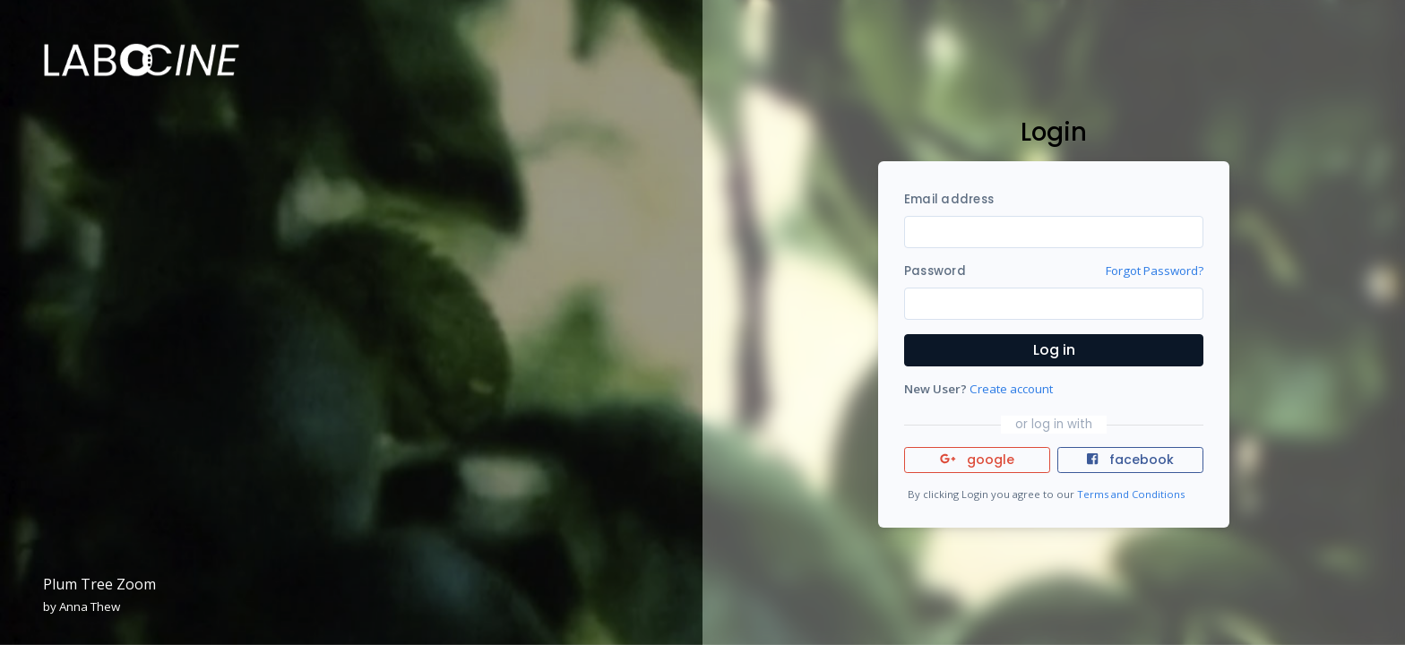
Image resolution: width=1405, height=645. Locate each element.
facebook (1130, 460)
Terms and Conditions (1131, 494)
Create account (1011, 389)
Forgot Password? (1154, 270)
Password (935, 271)
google (977, 460)
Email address (949, 199)
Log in (1054, 350)
